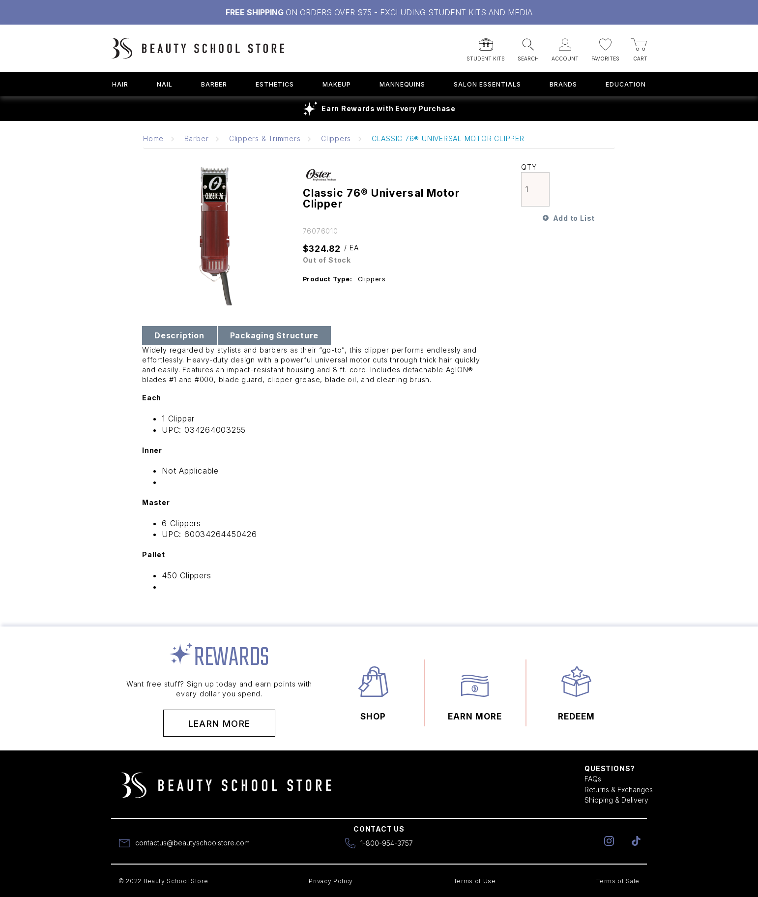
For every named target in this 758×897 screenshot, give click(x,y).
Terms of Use (475, 881)
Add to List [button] (574, 218)
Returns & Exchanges (618, 789)
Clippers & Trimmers (265, 138)
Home (153, 138)
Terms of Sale (618, 881)
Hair (120, 84)
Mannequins (402, 84)
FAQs (592, 779)
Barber (214, 84)
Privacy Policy (331, 881)
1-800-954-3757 (386, 843)
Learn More (219, 723)
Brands (564, 84)
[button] (485, 46)
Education (626, 84)
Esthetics (275, 84)
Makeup (336, 84)
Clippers (336, 138)
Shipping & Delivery (616, 800)
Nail (165, 84)
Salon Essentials (487, 84)
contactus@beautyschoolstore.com (192, 842)
